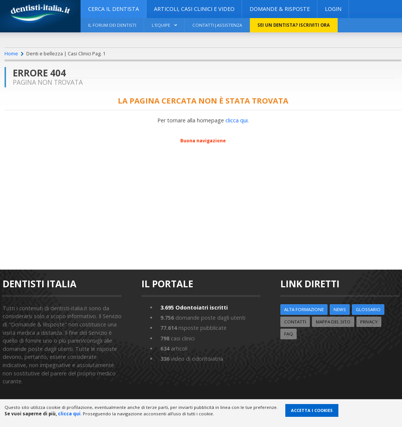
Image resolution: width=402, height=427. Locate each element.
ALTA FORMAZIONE (304, 309)
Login (333, 8)
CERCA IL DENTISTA (113, 8)
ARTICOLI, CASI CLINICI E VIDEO (194, 8)
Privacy (369, 322)
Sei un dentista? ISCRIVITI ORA (293, 25)
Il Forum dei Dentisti (112, 25)
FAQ (288, 334)
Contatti (295, 322)
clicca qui (236, 120)
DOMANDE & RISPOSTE (280, 8)
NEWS (339, 309)
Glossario (368, 309)
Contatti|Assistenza (217, 25)
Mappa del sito (333, 322)
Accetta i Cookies (312, 410)
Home (11, 53)
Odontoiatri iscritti (194, 307)
